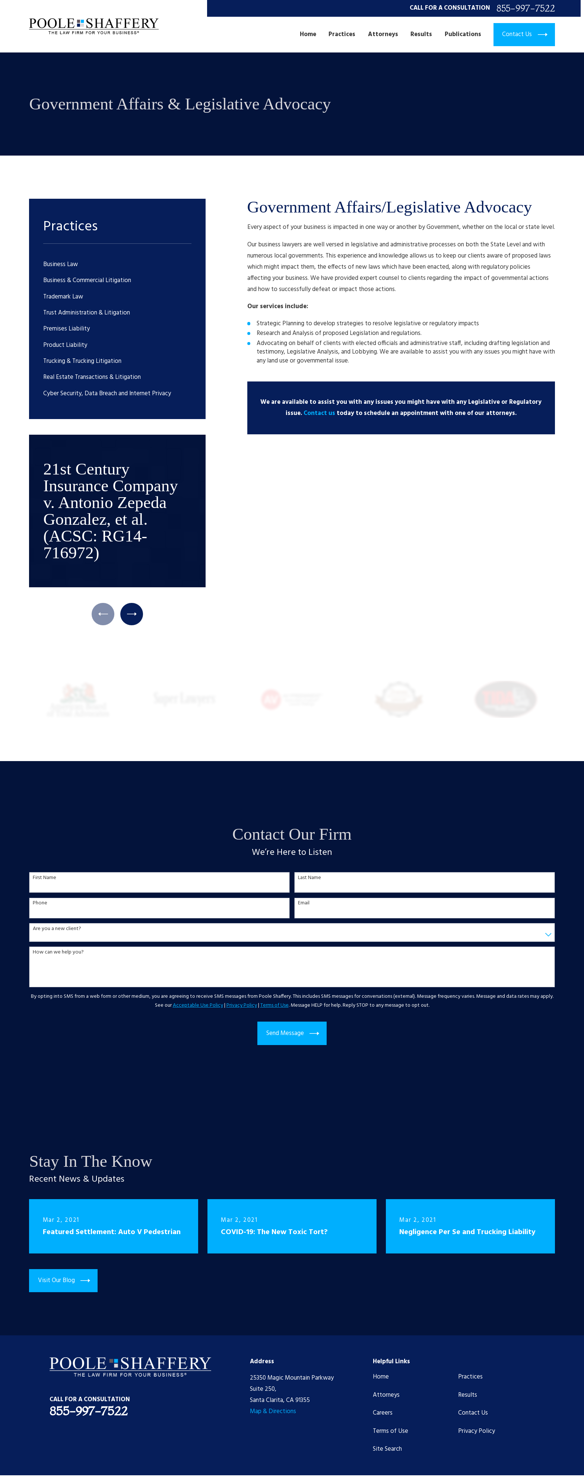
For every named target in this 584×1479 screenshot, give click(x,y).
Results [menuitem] (421, 34)
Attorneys (386, 1395)
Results (467, 1395)
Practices (470, 1377)
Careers (383, 1413)
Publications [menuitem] (463, 34)
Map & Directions (273, 1411)
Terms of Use (390, 1431)
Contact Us (473, 1413)
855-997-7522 (525, 8)
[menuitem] (117, 264)
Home (381, 1377)
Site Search (387, 1449)
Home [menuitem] (308, 34)
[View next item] (131, 614)
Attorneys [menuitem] (383, 34)
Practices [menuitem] (341, 34)
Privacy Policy (476, 1431)
